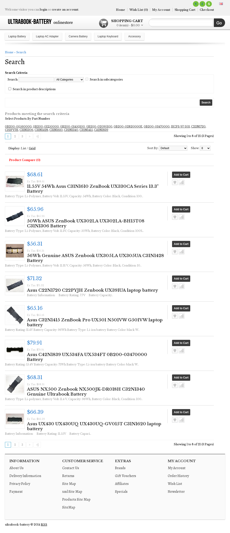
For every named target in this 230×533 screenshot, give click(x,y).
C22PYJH (11, 130)
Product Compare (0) (24, 160)
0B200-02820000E (128, 126)
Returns (68, 475)
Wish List (175, 483)
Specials (121, 491)
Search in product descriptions (34, 89)
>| (37, 136)
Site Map (69, 483)
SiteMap (68, 507)
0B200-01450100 (72, 126)
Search (21, 52)
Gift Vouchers (125, 475)
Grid (32, 148)
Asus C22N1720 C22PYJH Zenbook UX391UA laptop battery (92, 290)
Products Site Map (76, 499)
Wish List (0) (138, 9)
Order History (178, 475)
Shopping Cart (185, 9)
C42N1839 (101, 130)
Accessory (134, 36)
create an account (65, 9)
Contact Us (70, 468)
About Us (16, 468)
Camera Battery (78, 36)
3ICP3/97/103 (180, 126)
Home (120, 9)
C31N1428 (41, 130)
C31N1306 (26, 130)
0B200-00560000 (18, 126)
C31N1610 (56, 130)
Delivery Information (25, 475)
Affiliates (122, 483)
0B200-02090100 (99, 126)
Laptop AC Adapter (47, 36)
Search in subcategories (106, 79)
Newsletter (176, 491)
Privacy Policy (19, 483)
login (43, 9)
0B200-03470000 (157, 126)
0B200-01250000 (46, 126)
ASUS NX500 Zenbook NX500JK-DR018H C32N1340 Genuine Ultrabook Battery (86, 392)
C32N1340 (71, 130)
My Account (161, 9)
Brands (120, 468)
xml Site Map (72, 491)
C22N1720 (198, 126)
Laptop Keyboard (108, 36)
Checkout (207, 9)
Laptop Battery (17, 36)
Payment (16, 491)
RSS (44, 524)
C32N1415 (86, 130)
